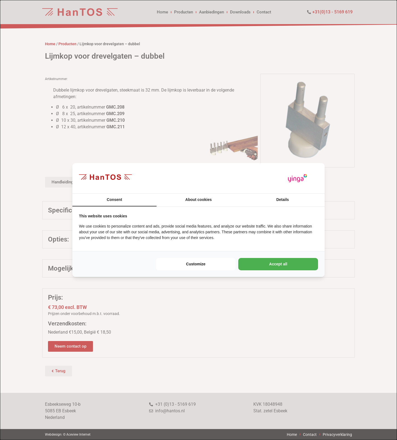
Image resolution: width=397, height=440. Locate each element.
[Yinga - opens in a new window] (297, 178)
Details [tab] (282, 199)
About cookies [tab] (198, 199)
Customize (196, 264)
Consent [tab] (114, 199)
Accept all (278, 264)
